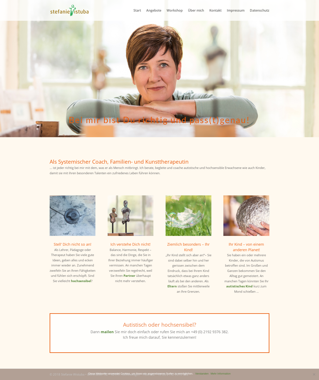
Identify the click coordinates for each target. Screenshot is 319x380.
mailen (107, 331)
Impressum (236, 11)
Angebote (153, 11)
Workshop (175, 11)
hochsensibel (81, 281)
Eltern (172, 286)
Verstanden (202, 373)
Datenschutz (259, 11)
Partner (129, 276)
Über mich (196, 11)
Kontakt (215, 11)
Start (137, 11)
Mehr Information (221, 373)
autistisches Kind (239, 286)
